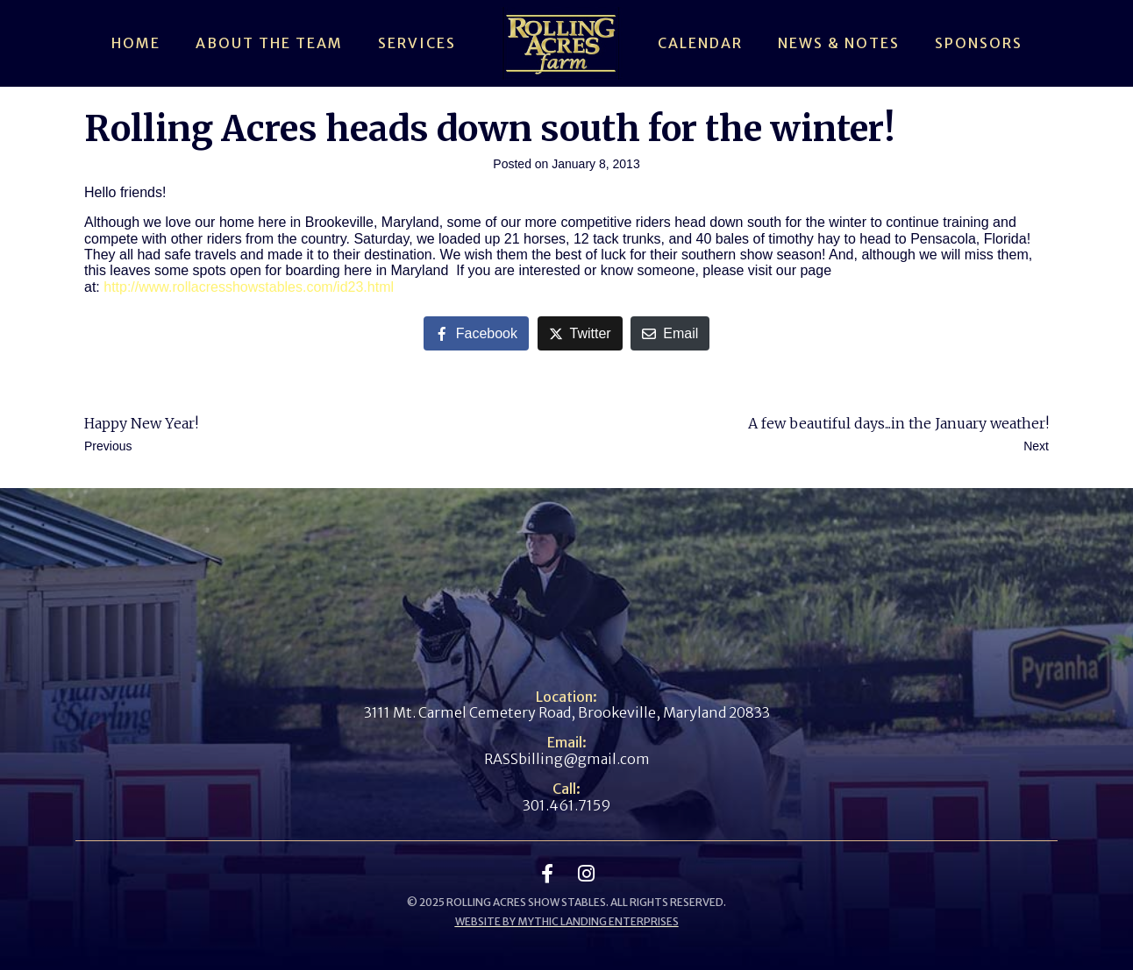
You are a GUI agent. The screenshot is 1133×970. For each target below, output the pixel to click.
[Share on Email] (670, 333)
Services (417, 43)
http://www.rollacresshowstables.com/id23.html (248, 287)
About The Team (269, 43)
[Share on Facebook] (476, 333)
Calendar (700, 43)
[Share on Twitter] (580, 333)
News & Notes (839, 43)
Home (135, 43)
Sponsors (979, 43)
